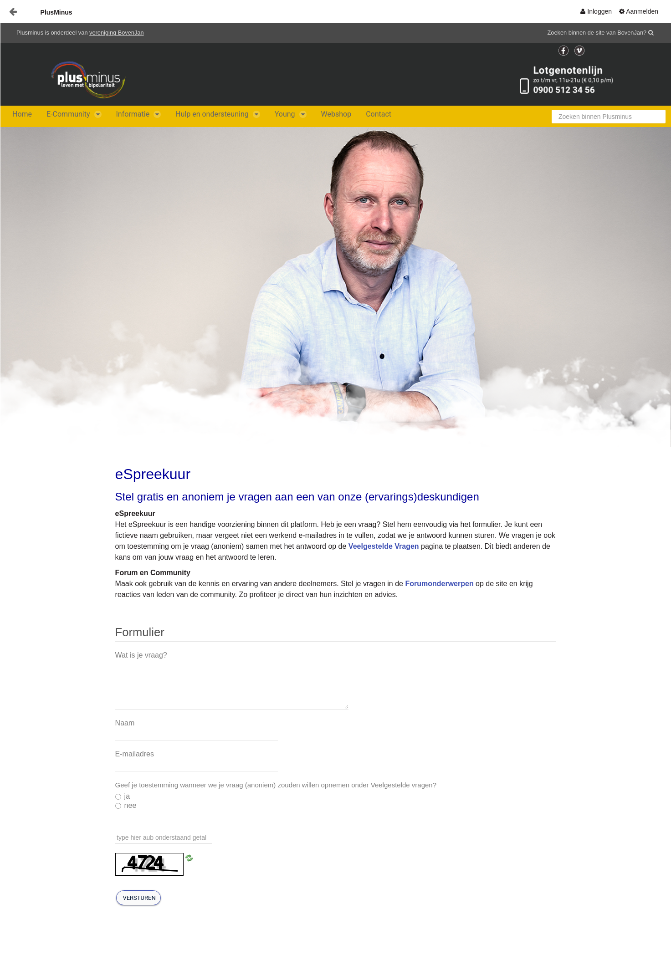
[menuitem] (596, 11)
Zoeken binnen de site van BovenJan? (597, 32)
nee (126, 805)
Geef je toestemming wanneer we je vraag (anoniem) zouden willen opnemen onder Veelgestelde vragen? (275, 785)
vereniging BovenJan (116, 32)
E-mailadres (134, 754)
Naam (125, 723)
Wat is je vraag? (141, 655)
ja (122, 796)
